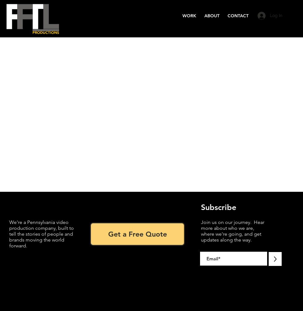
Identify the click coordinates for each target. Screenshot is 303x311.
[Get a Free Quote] (137, 234)
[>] (275, 259)
